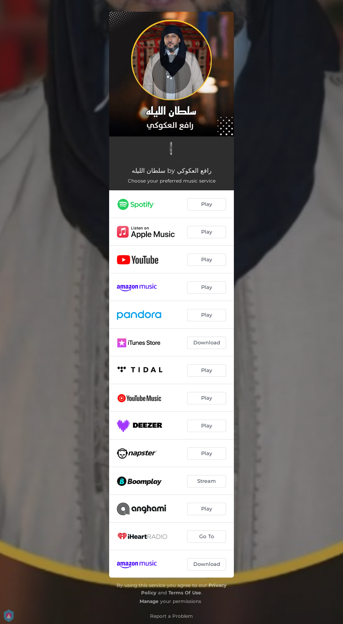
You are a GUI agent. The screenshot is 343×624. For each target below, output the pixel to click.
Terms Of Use (184, 593)
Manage (149, 601)
